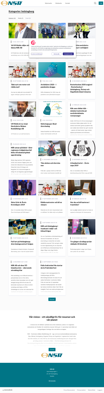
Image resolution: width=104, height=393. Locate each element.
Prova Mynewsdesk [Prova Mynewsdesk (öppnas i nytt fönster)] (69, 390)
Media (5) (20, 18)
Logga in (99, 390)
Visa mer (52, 299)
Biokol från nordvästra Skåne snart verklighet (79, 46)
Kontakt (67, 3)
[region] (52, 48)
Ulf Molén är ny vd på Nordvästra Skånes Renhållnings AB (19, 126)
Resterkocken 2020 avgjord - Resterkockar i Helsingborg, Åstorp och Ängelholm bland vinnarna (81, 88)
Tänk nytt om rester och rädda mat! (20, 85)
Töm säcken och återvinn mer (50, 164)
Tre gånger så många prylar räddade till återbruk (81, 242)
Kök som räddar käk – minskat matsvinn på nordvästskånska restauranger (78, 112)
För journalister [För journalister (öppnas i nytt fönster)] (81, 390)
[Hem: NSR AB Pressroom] (12, 3)
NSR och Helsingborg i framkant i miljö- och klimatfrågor (49, 228)
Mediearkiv (58, 3)
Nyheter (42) (12, 18)
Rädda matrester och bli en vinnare (51, 203)
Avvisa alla (56, 54)
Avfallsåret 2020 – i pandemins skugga (48, 85)
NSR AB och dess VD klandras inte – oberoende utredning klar (21, 267)
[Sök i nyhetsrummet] (95, 3)
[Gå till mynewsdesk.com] (7, 390)
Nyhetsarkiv (48, 3)
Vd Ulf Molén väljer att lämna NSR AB (20, 46)
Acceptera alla (68, 54)
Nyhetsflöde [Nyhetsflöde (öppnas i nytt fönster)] (91, 390)
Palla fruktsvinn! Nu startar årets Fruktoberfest (51, 266)
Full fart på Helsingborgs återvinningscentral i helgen (22, 242)
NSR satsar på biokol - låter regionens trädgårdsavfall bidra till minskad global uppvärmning (21, 151)
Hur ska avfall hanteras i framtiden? (79, 203)
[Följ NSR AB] (101, 3)
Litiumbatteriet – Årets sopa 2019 (79, 164)
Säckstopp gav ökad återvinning (48, 125)
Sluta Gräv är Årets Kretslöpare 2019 (18, 203)
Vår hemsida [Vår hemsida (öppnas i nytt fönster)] (52, 381)
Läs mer (52, 349)
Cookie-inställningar (36, 54)
